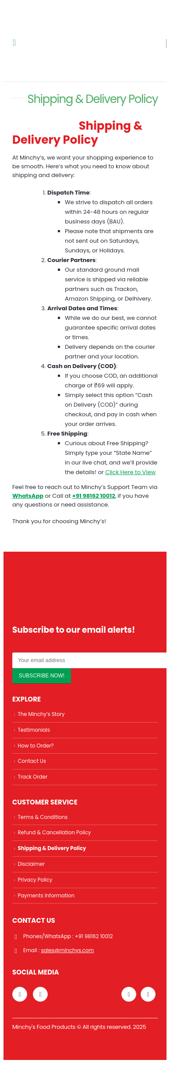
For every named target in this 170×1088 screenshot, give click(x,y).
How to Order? (35, 745)
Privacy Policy (35, 879)
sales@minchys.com (67, 950)
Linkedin (40, 994)
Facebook (148, 994)
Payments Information (46, 895)
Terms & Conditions (42, 817)
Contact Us (32, 761)
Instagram (19, 994)
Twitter (128, 994)
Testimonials (34, 730)
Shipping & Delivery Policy (52, 848)
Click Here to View (130, 472)
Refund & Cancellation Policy (54, 832)
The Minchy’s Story (41, 714)
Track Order (32, 776)
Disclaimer (31, 864)
